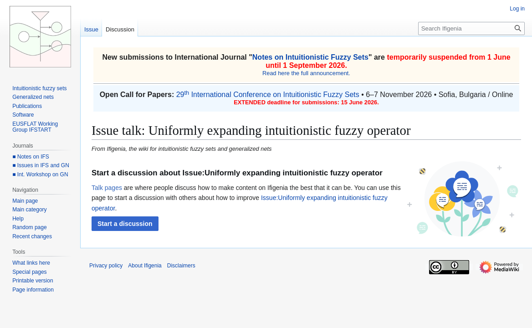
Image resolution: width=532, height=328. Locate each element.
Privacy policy (106, 265)
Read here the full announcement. (306, 73)
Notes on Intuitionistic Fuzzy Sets (310, 57)
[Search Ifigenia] (471, 28)
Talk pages (107, 187)
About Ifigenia (144, 265)
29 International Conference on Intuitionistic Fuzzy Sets (267, 94)
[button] (125, 223)
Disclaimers (181, 265)
